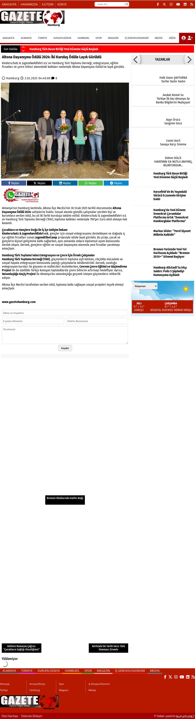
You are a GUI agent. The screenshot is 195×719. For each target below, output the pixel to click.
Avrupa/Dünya (62, 38)
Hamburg (83, 38)
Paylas (13, 183)
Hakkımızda (29, 4)
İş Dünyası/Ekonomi (137, 38)
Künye (62, 4)
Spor (99, 38)
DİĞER (172, 38)
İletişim (47, 4)
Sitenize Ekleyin (31, 716)
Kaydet (65, 348)
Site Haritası (10, 716)
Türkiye (42, 38)
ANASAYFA (8, 38)
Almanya (26, 38)
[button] (23, 47)
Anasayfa (9, 4)
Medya (159, 38)
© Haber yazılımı (174, 716)
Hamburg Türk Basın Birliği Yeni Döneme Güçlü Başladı (64, 49)
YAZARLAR (162, 59)
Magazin (113, 38)
